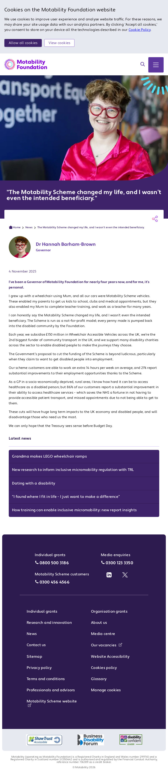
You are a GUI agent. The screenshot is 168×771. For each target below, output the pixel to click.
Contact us (36, 645)
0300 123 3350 (119, 563)
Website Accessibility (110, 656)
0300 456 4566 (55, 582)
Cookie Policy (139, 30)
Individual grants (42, 611)
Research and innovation (49, 622)
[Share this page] (154, 218)
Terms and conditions (46, 679)
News (29, 227)
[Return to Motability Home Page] (25, 64)
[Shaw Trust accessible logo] (44, 740)
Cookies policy (104, 667)
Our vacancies (106, 645)
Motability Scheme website (52, 703)
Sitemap (34, 656)
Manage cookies (106, 690)
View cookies (59, 43)
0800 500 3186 (54, 563)
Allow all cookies (23, 43)
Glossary (99, 679)
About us (99, 622)
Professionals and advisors (51, 690)
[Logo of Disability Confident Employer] (130, 740)
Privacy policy (39, 667)
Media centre (103, 633)
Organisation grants (109, 611)
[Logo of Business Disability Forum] (90, 740)
